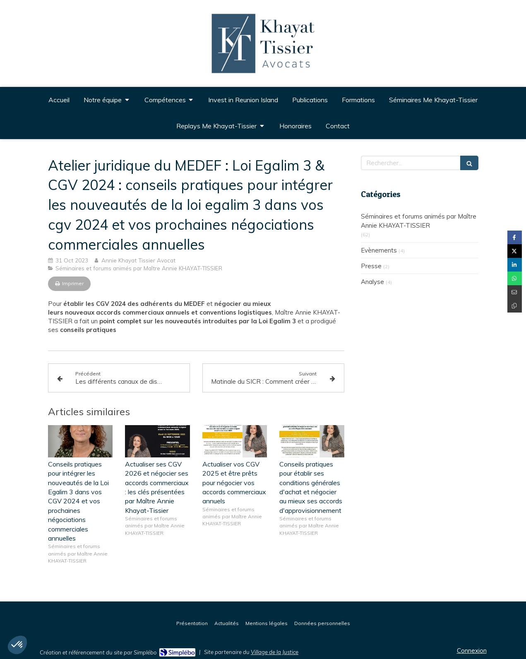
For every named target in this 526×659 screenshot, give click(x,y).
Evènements (379, 250)
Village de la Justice (274, 652)
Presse (371, 266)
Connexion (472, 650)
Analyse (372, 282)
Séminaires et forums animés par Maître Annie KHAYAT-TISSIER (418, 220)
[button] (17, 645)
